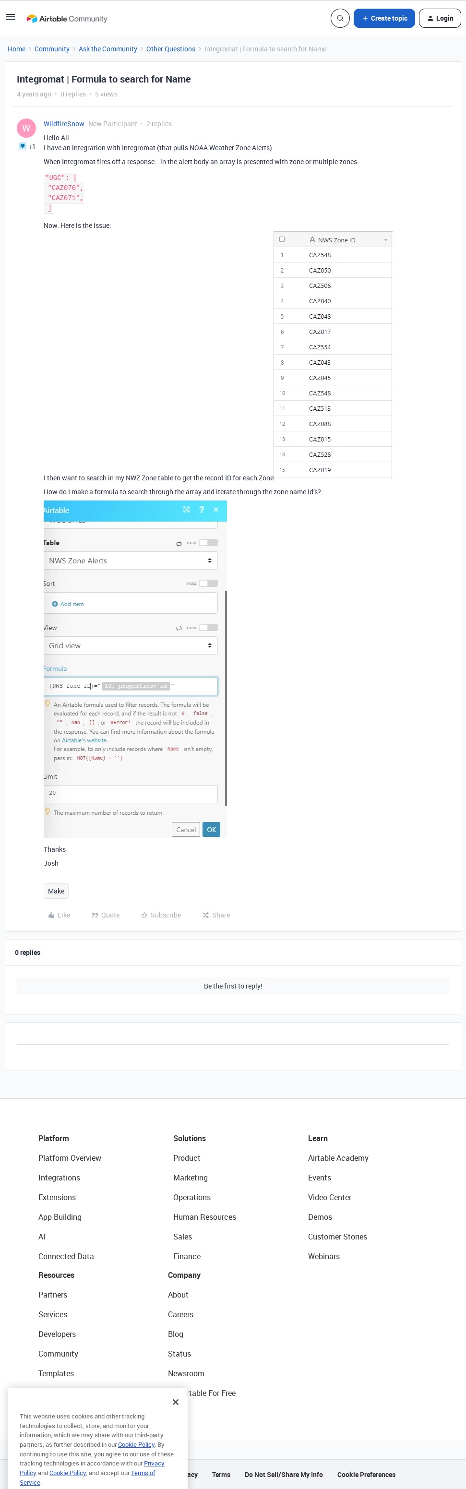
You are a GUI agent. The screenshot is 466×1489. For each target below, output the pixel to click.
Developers (57, 1334)
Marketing (190, 1177)
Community (52, 48)
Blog (175, 1334)
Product (187, 1158)
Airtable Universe (67, 1393)
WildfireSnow (64, 123)
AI (42, 1236)
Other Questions (170, 48)
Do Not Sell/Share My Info (284, 1474)
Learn (318, 1138)
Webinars (324, 1256)
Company (184, 1275)
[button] (10, 19)
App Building (60, 1217)
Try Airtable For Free (202, 1393)
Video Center (329, 1197)
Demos (320, 1217)
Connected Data (66, 1256)
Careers (180, 1314)
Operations (192, 1197)
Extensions (57, 1197)
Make (56, 890)
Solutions (189, 1138)
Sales (182, 1236)
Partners (52, 1294)
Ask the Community (108, 48)
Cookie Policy (136, 1457)
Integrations (59, 1177)
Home (16, 48)
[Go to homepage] (66, 18)
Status (179, 1353)
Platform (53, 1138)
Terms (221, 1474)
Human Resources (204, 1217)
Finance (187, 1256)
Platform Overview (69, 1158)
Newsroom (186, 1373)
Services (52, 1314)
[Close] (175, 1415)
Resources (56, 1275)
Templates (56, 1373)
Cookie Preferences (366, 1474)
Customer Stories (337, 1236)
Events (319, 1177)
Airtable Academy (338, 1158)
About (178, 1294)
